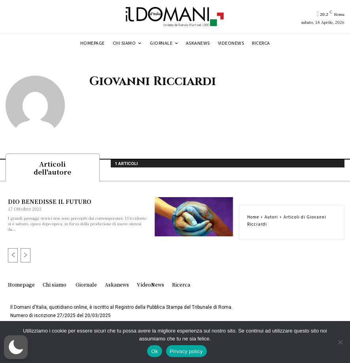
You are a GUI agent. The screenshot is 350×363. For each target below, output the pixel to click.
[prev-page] (13, 257)
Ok (154, 351)
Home (253, 218)
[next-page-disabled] (25, 257)
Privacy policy (186, 351)
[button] (16, 347)
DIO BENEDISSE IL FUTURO (49, 203)
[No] (340, 342)
